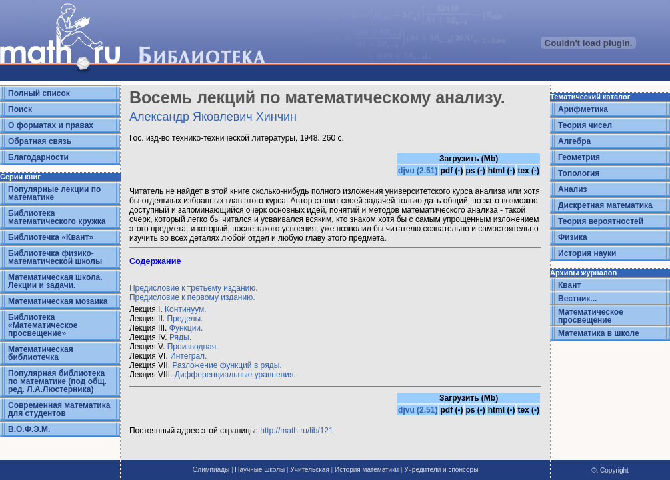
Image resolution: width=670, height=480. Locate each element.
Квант (569, 285)
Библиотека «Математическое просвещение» (43, 325)
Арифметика (583, 109)
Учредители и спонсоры (441, 469)
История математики (367, 469)
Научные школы (260, 469)
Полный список (39, 93)
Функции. (186, 328)
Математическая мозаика (57, 301)
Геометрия (579, 157)
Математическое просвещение (590, 316)
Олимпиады (211, 469)
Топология (578, 173)
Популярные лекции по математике (54, 193)
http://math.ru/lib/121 (296, 430)
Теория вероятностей (600, 221)
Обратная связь (39, 141)
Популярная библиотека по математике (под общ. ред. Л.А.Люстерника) (57, 381)
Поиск (20, 109)
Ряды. (180, 337)
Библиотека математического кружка (56, 217)
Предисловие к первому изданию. (192, 297)
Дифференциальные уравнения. (235, 374)
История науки (587, 253)
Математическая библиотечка (40, 353)
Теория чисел (585, 125)
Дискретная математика (605, 205)
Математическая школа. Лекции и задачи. (55, 281)
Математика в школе (598, 333)
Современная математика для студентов (59, 409)
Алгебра (574, 141)
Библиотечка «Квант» (50, 237)
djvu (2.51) (417, 170)
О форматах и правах (50, 125)
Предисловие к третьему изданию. (193, 288)
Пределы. (185, 318)
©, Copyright (610, 470)
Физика (572, 237)
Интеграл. (188, 356)
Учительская (309, 469)
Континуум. (186, 309)
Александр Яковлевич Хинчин (213, 116)
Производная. (193, 346)
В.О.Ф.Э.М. (29, 429)
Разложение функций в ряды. (226, 365)
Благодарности (38, 157)
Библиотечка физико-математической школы (55, 257)
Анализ (572, 189)
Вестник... (577, 298)
